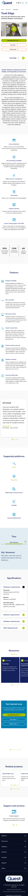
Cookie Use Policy (15, 886)
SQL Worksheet (14, 542)
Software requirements (11, 615)
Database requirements (11, 621)
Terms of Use (12, 884)
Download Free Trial (13, 40)
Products (8, 9)
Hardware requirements (11, 587)
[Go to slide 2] (13, 681)
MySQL (7, 81)
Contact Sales (13, 49)
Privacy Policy (18, 884)
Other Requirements (10, 628)
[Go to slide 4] (16, 681)
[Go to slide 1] (12, 439)
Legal (8, 884)
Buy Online (13, 45)
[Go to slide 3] (15, 439)
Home (2, 9)
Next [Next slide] (17, 439)
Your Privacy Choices (7, 886)
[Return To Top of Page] (23, 57)
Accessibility (22, 886)
